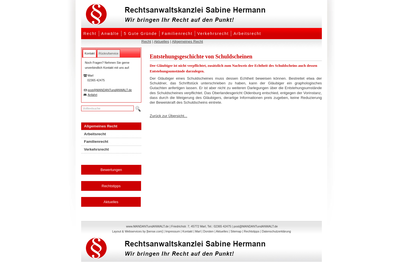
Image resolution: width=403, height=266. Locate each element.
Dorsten (208, 231)
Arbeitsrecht (247, 33)
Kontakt (187, 231)
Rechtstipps (111, 186)
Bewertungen (111, 170)
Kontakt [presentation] (90, 53)
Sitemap (235, 231)
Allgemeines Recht (187, 41)
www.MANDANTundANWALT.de (147, 226)
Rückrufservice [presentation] (108, 53)
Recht (90, 33)
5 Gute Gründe (140, 33)
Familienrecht (177, 33)
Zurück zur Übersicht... (168, 116)
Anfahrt (92, 94)
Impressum (172, 231)
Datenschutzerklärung (276, 231)
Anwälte (110, 33)
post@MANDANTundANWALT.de (110, 90)
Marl (198, 231)
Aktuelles (161, 41)
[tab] (89, 53)
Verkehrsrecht (213, 33)
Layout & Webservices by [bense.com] (137, 231)
